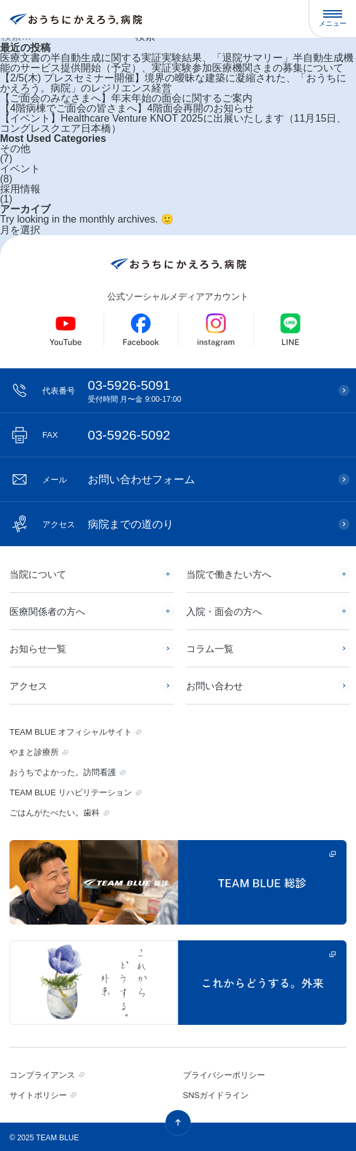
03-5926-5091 (184, 391)
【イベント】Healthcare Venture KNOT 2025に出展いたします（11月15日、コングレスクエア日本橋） (173, 124)
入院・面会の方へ (224, 611)
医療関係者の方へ (47, 611)
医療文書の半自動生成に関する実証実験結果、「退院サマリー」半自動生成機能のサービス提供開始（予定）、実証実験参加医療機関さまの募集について (176, 63)
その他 (15, 149)
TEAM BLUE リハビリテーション (70, 792)
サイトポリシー (38, 1095)
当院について (37, 574)
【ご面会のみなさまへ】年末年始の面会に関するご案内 (126, 98)
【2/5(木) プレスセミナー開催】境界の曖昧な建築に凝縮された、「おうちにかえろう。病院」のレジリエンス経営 (173, 83)
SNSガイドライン (216, 1095)
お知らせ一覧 (37, 648)
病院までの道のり (108, 524)
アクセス (28, 686)
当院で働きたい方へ (228, 574)
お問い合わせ (214, 686)
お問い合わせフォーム (118, 480)
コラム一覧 (210, 648)
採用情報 (20, 189)
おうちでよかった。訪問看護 (62, 772)
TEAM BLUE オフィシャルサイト (70, 732)
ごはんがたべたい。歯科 (54, 812)
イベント (20, 169)
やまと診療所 (34, 752)
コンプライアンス (42, 1075)
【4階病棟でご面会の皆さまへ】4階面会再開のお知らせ (127, 108)
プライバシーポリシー (224, 1075)
